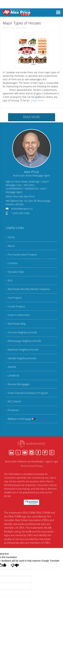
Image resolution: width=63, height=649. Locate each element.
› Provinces (12, 421)
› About (10, 246)
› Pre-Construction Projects (22, 255)
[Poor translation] (15, 577)
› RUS (9, 283)
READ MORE (31, 117)
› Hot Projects (14, 301)
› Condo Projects (16, 311)
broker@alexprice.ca (21, 208)
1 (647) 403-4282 (20, 212)
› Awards (11, 375)
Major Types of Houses (20, 23)
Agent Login (52, 473)
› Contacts (12, 265)
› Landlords (13, 384)
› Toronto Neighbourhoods (22, 338)
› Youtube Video (15, 274)
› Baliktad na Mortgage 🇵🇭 (21, 430)
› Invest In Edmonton (18, 320)
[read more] (37, 100)
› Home (10, 237)
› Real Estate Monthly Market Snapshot (29, 292)
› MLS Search (14, 412)
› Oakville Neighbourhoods (22, 366)
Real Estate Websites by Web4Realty (24, 473)
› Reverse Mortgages (18, 393)
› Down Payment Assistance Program (27, 403)
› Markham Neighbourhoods (23, 357)
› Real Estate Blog (16, 329)
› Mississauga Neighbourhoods (24, 347)
